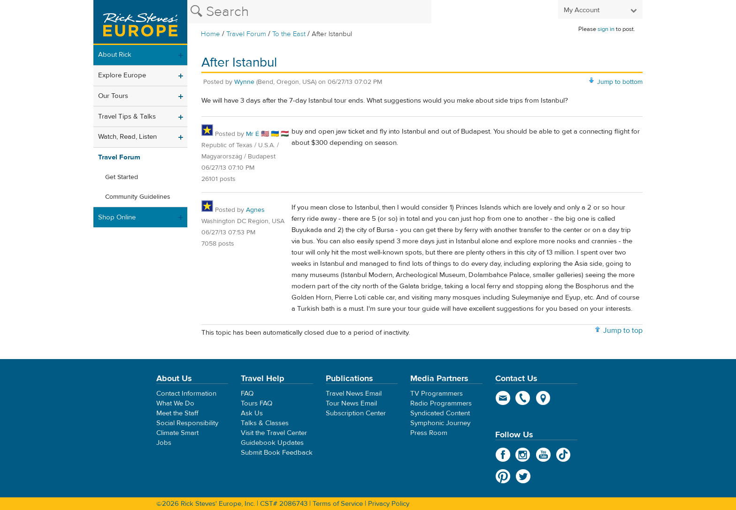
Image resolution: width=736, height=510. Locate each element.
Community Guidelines (137, 197)
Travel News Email (354, 393)
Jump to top (623, 330)
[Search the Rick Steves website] (309, 11)
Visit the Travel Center (274, 432)
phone (523, 397)
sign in (606, 29)
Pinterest (503, 476)
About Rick (114, 54)
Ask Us (252, 413)
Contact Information (186, 393)
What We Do (175, 403)
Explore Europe (122, 75)
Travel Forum (246, 34)
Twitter (523, 476)
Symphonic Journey (440, 423)
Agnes (255, 210)
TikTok (563, 454)
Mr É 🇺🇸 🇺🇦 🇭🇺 (267, 134)
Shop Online (117, 217)
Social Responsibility (187, 423)
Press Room (428, 432)
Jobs (163, 442)
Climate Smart (177, 432)
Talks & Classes (265, 423)
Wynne (244, 82)
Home (210, 34)
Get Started (121, 177)
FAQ (247, 393)
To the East (289, 34)
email (503, 397)
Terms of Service (338, 503)
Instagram (523, 454)
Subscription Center (356, 413)
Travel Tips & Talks (127, 116)
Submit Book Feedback (277, 452)
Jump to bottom (620, 82)
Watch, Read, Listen (127, 136)
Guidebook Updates (272, 442)
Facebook (503, 454)
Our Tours (113, 95)
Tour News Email (351, 403)
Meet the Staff (177, 413)
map (543, 397)
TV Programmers (436, 393)
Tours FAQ (256, 403)
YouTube (543, 454)
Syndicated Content (440, 413)
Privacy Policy (388, 503)
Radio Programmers (441, 403)
